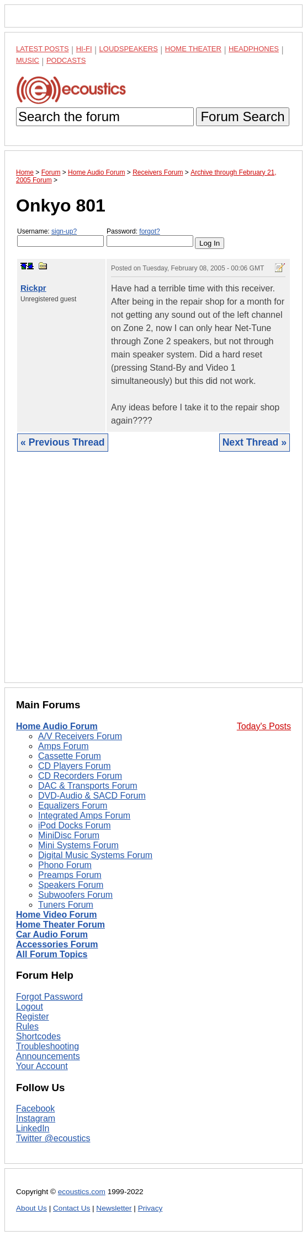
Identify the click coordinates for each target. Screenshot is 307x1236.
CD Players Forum (74, 766)
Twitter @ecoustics (53, 1138)
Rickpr (33, 287)
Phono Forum (65, 865)
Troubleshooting (47, 1046)
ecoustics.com (81, 1192)
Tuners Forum (65, 904)
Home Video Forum (56, 914)
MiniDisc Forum (68, 835)
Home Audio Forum (57, 726)
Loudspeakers (128, 49)
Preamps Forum (70, 875)
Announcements (48, 1056)
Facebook (35, 1108)
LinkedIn (33, 1128)
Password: (150, 237)
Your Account (42, 1066)
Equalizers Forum (72, 805)
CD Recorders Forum (80, 775)
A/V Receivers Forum (80, 736)
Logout (29, 1006)
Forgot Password (49, 996)
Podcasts (66, 60)
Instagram (35, 1118)
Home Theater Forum (60, 924)
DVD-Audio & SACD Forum (92, 795)
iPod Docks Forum (74, 825)
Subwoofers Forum (75, 894)
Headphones (254, 49)
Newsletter (113, 1208)
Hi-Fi (84, 49)
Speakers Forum (70, 885)
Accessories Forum (57, 944)
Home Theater (193, 49)
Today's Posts (264, 726)
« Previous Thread (62, 442)
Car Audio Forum (52, 934)
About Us (31, 1208)
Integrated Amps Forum (84, 815)
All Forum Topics (51, 954)
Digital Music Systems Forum (95, 855)
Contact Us (71, 1208)
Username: (60, 237)
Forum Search (242, 116)
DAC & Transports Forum (87, 785)
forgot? (149, 231)
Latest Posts (42, 49)
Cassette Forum (69, 756)
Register (32, 1016)
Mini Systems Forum (78, 845)
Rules (27, 1026)
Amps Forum (63, 746)
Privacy (150, 1208)
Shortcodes (38, 1036)
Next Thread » (255, 442)
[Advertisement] (153, 575)
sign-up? (64, 231)
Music (27, 60)
